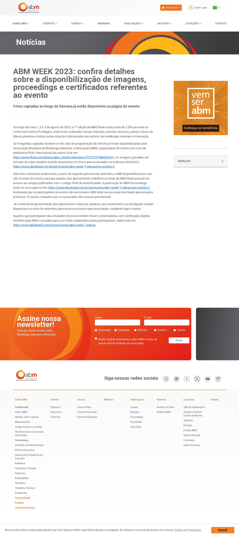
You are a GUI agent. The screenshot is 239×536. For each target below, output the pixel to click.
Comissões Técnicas (25, 468)
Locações (192, 23)
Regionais (20, 473)
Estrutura (20, 463)
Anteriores (56, 412)
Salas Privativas (192, 445)
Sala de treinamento (194, 407)
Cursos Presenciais (87, 412)
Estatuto (19, 502)
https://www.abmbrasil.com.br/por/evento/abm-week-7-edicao (54, 225)
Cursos (76, 23)
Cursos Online (84, 407)
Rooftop (188, 425)
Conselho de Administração (29, 445)
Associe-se (170, 7)
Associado (103, 330)
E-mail (166, 320)
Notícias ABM (164, 412)
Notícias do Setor (165, 407)
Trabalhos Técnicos (25, 488)
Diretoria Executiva (24, 450)
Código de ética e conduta (28, 427)
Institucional (21, 407)
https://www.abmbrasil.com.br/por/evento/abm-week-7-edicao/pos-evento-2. (64, 166)
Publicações (132, 23)
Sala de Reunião (192, 435)
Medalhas (20, 483)
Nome (117, 320)
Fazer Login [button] (197, 7)
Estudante (122, 330)
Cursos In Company (87, 417)
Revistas (134, 412)
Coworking (189, 440)
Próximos (55, 417)
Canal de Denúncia (25, 507)
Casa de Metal (22, 498)
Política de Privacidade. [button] (187, 530)
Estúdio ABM (190, 430)
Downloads (136, 422)
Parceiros (55, 407)
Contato (221, 23)
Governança (21, 440)
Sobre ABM (19, 23)
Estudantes (21, 493)
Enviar (179, 340)
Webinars (104, 23)
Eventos (48, 23)
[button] (216, 7)
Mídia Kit (200, 161)
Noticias (163, 23)
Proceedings (136, 417)
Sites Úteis (135, 427)
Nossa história (22, 422)
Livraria (134, 407)
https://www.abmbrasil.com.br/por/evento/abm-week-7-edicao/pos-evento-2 (98, 187)
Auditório (188, 420)
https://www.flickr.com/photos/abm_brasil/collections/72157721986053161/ (64, 157)
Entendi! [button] (223, 530)
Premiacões (21, 478)
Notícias (140, 330)
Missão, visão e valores (27, 417)
